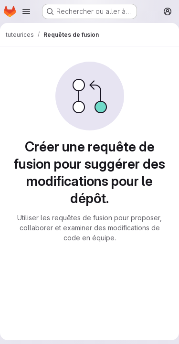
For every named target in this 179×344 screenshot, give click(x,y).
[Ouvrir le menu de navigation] (26, 11)
